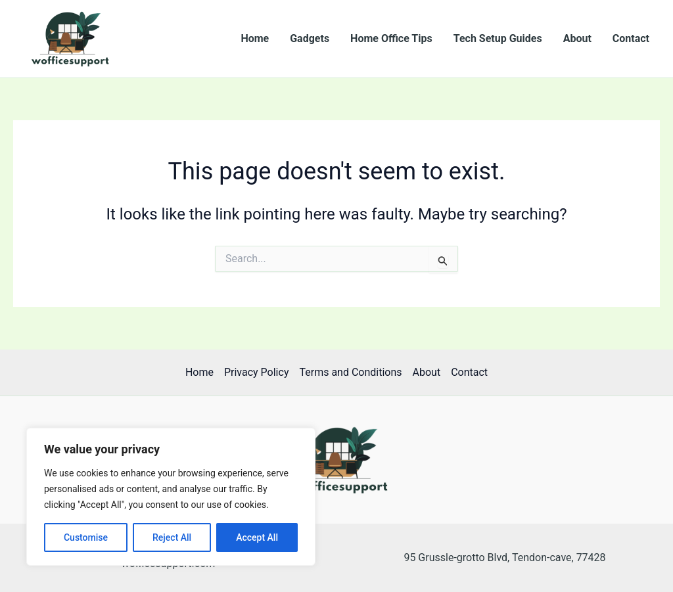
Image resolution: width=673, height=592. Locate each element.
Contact (631, 38)
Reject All (171, 537)
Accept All (257, 537)
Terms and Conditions (350, 372)
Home (255, 38)
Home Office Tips (391, 38)
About (577, 38)
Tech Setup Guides (497, 38)
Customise (86, 537)
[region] (170, 497)
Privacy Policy (256, 372)
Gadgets (309, 38)
